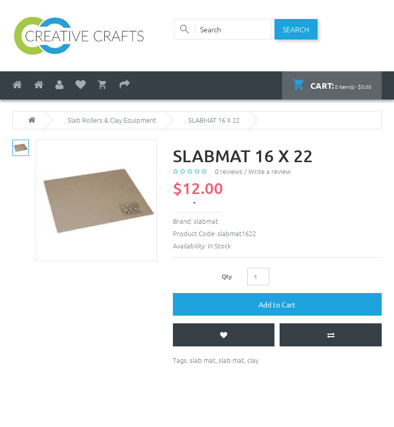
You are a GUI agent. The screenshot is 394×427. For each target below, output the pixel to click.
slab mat (202, 360)
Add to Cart (277, 304)
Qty (227, 276)
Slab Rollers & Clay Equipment (112, 120)
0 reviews (229, 171)
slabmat (206, 221)
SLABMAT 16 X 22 (214, 120)
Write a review (269, 171)
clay (253, 360)
